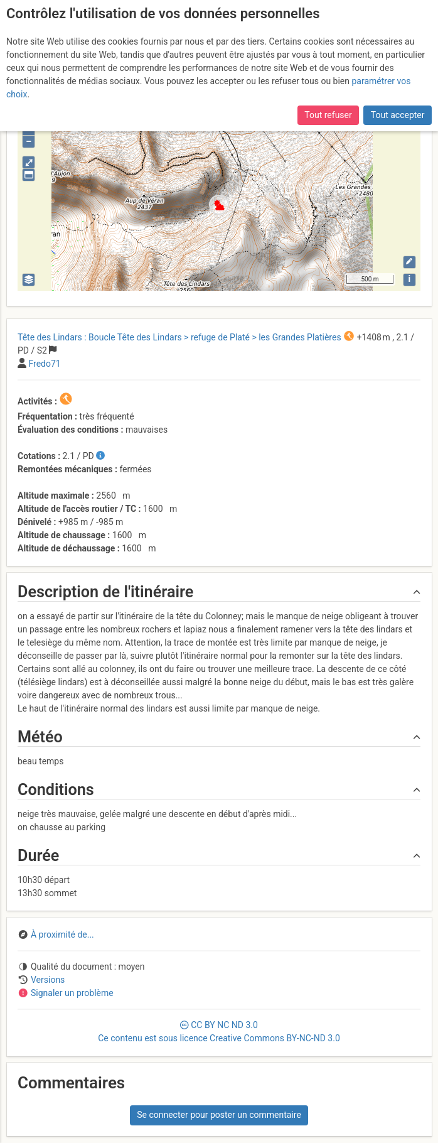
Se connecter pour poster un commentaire (219, 1115)
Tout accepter (398, 115)
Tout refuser (327, 115)
